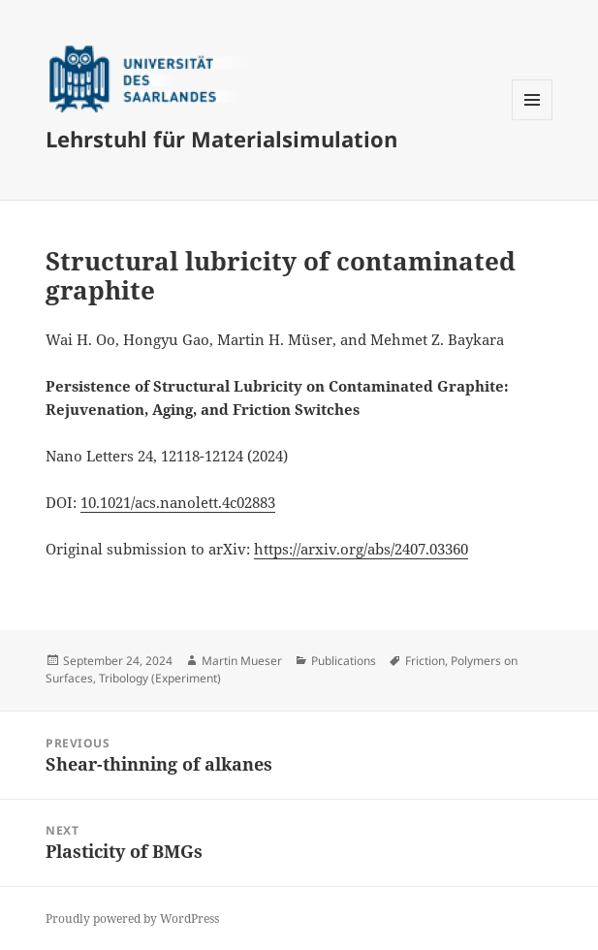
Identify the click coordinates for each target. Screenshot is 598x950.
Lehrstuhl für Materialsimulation (221, 138)
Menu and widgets (532, 119)
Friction (425, 660)
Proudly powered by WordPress (132, 918)
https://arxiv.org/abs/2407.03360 (361, 548)
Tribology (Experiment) (160, 678)
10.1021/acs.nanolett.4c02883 (177, 502)
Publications (343, 660)
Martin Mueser (242, 660)
